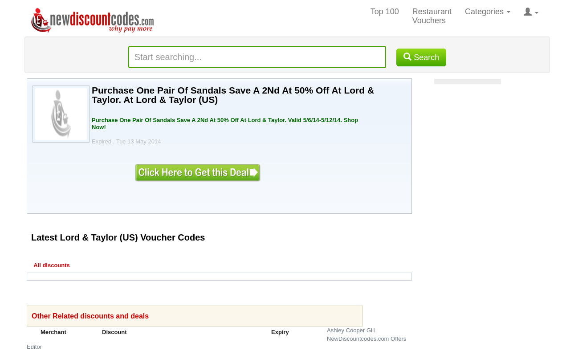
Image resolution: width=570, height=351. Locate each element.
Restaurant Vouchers (432, 16)
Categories (487, 11)
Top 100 (384, 11)
